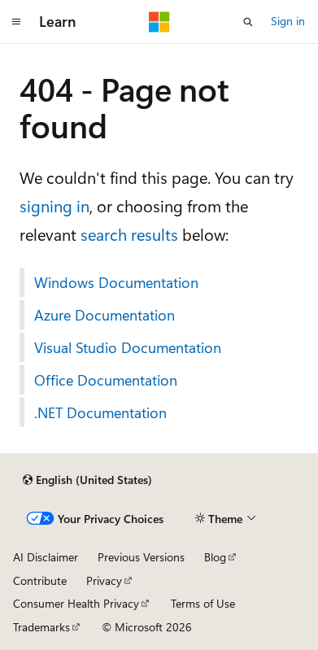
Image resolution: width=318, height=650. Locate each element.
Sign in (288, 20)
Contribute (40, 580)
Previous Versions (141, 557)
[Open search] (248, 22)
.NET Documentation (100, 412)
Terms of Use (203, 603)
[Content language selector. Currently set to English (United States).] (87, 480)
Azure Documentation (104, 315)
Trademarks (41, 627)
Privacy (104, 580)
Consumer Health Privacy (76, 603)
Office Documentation (105, 380)
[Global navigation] (16, 22)
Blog (215, 557)
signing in (54, 205)
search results (129, 234)
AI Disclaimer (45, 557)
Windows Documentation (116, 282)
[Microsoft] (159, 22)
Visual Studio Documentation (127, 347)
